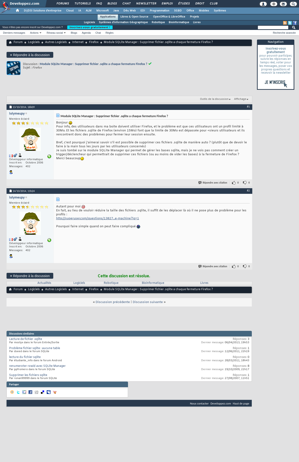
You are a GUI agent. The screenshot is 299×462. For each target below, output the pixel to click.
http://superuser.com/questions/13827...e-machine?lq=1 (97, 218)
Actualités (44, 283)
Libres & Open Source (134, 16)
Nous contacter (199, 403)
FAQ (99, 4)
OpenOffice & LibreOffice (169, 16)
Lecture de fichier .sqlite (25, 339)
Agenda (86, 32)
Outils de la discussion (214, 99)
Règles (110, 32)
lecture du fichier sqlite (25, 357)
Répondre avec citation (213, 182)
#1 (248, 106)
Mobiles (204, 10)
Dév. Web (129, 10)
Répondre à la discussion (30, 55)
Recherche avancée (284, 32)
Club (213, 4)
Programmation (159, 10)
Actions (34, 32)
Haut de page (241, 403)
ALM (89, 10)
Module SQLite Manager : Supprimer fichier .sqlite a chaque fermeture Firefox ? (93, 64)
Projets (194, 16)
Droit (199, 4)
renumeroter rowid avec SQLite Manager (37, 366)
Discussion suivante (148, 302)
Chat (126, 4)
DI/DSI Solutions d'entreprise (42, 10)
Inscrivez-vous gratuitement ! (90, 27)
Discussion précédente (113, 302)
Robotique (158, 22)
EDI (142, 10)
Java (116, 10)
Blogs (112, 4)
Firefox (94, 42)
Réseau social (55, 32)
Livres (197, 22)
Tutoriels (82, 4)
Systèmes (220, 10)
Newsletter (145, 4)
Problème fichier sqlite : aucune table (34, 348)
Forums (62, 4)
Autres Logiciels (56, 42)
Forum (18, 42)
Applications (108, 16)
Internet (78, 42)
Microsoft (102, 10)
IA (79, 10)
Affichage (240, 99)
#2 (248, 190)
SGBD (178, 10)
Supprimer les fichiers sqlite (28, 375)
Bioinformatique (179, 22)
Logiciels (89, 22)
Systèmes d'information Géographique (123, 22)
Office (190, 10)
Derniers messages (14, 32)
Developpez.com (220, 403)
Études (184, 4)
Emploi (167, 4)
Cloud (70, 10)
